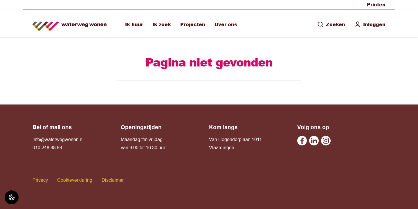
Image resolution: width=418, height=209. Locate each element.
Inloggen (369, 24)
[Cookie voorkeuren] (12, 197)
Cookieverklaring (74, 180)
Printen (376, 4)
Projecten (192, 24)
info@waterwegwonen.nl (58, 139)
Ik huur (134, 24)
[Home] (70, 23)
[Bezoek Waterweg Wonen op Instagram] (326, 140)
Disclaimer (113, 180)
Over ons (226, 24)
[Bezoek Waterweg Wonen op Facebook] (302, 140)
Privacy (40, 180)
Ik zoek (161, 24)
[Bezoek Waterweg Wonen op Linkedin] (314, 140)
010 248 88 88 (47, 147)
